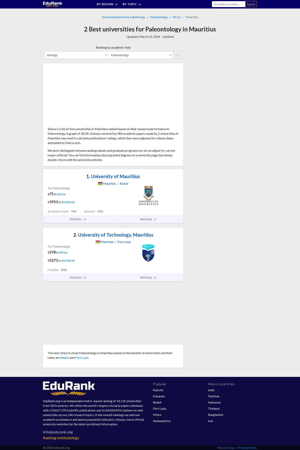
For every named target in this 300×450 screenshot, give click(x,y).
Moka (157, 414)
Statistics (78, 219)
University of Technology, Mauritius (113, 235)
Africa (176, 17)
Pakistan (213, 396)
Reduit (64, 357)
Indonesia (214, 402)
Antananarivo (162, 421)
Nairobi (158, 390)
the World (68, 202)
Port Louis (81, 357)
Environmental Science (117, 17)
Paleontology (159, 17)
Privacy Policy (247, 447)
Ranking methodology (61, 438)
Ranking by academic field (113, 47)
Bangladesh (215, 414)
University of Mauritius (113, 176)
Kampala (159, 396)
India (211, 390)
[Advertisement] (76, 96)
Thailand (213, 408)
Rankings (148, 219)
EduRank (168, 36)
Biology (140, 17)
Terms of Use (225, 447)
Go (177, 55)
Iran (210, 421)
